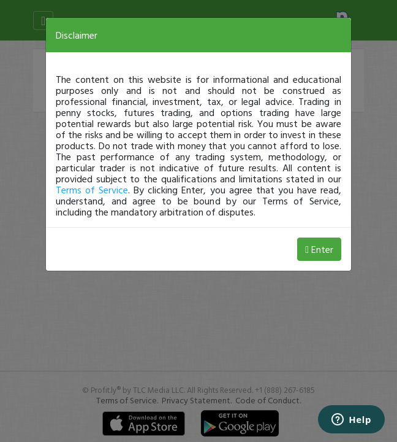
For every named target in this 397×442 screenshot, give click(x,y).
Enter (319, 249)
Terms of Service (92, 189)
